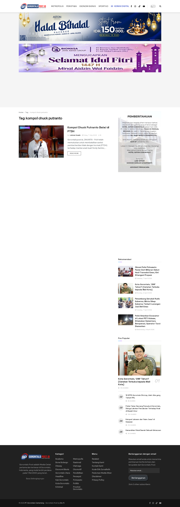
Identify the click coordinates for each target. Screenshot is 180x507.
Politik (76, 483)
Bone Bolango (61, 462)
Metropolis (78, 459)
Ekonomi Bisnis (62, 469)
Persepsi (77, 476)
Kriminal (59, 487)
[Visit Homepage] (33, 6)
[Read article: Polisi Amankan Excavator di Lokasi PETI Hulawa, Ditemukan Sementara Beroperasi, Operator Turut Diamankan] (125, 319)
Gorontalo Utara (62, 473)
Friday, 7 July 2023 (89, 135)
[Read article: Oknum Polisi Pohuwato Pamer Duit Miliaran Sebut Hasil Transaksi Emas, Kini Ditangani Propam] (125, 271)
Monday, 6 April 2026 (143, 293)
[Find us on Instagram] (153, 503)
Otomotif (77, 469)
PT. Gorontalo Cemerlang (34, 503)
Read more (75, 153)
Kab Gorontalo (61, 480)
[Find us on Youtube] (160, 503)
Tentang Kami (98, 462)
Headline (59, 476)
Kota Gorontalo (62, 483)
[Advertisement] (90, 89)
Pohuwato (77, 480)
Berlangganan (138, 478)
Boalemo (59, 459)
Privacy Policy (98, 480)
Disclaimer (97, 476)
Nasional (25, 128)
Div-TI (62, 503)
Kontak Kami (97, 466)
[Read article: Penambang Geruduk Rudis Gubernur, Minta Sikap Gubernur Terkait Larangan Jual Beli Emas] (125, 302)
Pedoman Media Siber (102, 473)
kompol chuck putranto (39, 112)
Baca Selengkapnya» (35, 478)
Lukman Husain (75, 135)
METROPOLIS (57, 6)
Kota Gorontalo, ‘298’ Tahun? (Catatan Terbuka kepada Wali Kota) (147, 287)
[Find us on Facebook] (149, 503)
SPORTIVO (103, 6)
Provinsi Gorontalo (77, 488)
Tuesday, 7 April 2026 (143, 278)
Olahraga (77, 466)
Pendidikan (78, 473)
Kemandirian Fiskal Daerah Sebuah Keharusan (143, 430)
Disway (58, 466)
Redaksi (95, 459)
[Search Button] (160, 6)
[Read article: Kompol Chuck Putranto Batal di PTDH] (41, 141)
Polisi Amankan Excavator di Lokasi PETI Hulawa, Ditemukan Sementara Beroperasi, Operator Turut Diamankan (147, 321)
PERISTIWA (71, 6)
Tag (26, 112)
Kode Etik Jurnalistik (101, 469)
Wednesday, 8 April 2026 (144, 329)
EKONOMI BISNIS (88, 6)
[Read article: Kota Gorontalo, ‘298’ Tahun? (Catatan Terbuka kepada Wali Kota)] (125, 288)
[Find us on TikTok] (139, 6)
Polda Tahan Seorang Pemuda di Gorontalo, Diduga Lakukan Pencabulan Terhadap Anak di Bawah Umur (143, 408)
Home (21, 112)
